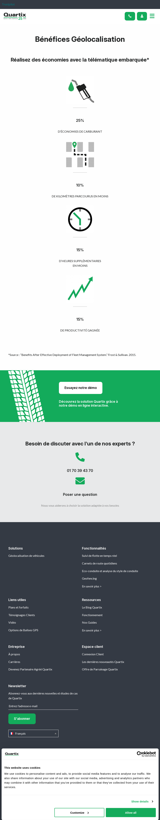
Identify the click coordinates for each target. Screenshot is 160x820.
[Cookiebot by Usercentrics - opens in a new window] (139, 754)
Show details (140, 801)
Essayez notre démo (80, 388)
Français (33, 733)
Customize (79, 812)
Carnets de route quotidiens (99, 563)
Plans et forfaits (18, 607)
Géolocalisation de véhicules (26, 555)
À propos (14, 654)
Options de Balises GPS (23, 630)
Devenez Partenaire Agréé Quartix (30, 669)
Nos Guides (89, 622)
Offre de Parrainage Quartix (100, 669)
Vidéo (12, 622)
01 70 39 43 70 (80, 464)
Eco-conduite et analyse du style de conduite (110, 571)
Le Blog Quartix (92, 607)
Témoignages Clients (21, 615)
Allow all (130, 812)
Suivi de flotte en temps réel (99, 555)
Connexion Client (93, 654)
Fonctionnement (92, 615)
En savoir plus (90, 586)
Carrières (14, 661)
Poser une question (80, 488)
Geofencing (89, 578)
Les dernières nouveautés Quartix (103, 661)
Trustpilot (8, 4)
